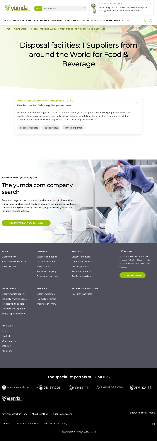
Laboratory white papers (14, 298)
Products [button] (32, 20)
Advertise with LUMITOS (14, 413)
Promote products (81, 271)
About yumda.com (62, 413)
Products (6, 336)
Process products (81, 266)
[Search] (84, 8)
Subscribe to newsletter (14, 261)
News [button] (7, 20)
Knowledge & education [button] (98, 20)
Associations (43, 266)
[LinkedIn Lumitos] (153, 423)
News (4, 331)
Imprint (6, 423)
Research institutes (82, 293)
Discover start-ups (46, 261)
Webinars (7, 345)
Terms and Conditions (26, 423)
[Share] (145, 21)
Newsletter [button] (121, 20)
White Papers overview (13, 313)
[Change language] (150, 21)
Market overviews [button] (51, 20)
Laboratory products (82, 261)
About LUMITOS (40, 413)
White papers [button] (73, 20)
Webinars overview (46, 303)
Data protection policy (55, 423)
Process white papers (13, 303)
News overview (9, 266)
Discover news (9, 256)
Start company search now (26, 223)
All (37, 8)
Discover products (81, 256)
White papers (9, 340)
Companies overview (47, 276)
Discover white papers (13, 293)
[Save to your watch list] (137, 101)
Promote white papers (13, 308)
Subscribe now (132, 275)
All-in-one (7, 350)
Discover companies (47, 256)
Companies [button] (18, 20)
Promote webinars (46, 298)
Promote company (46, 271)
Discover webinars (46, 293)
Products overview (81, 276)
